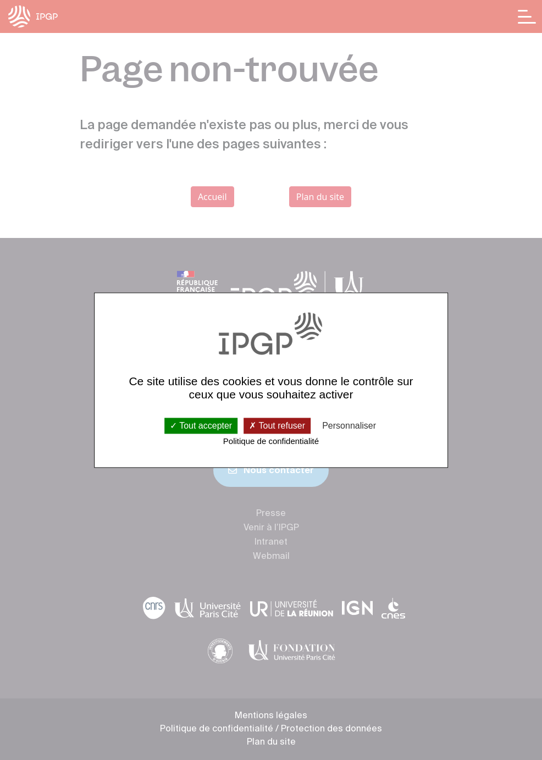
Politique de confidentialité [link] (271, 441)
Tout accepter (201, 425)
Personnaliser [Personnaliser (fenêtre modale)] (349, 425)
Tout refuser (277, 425)
